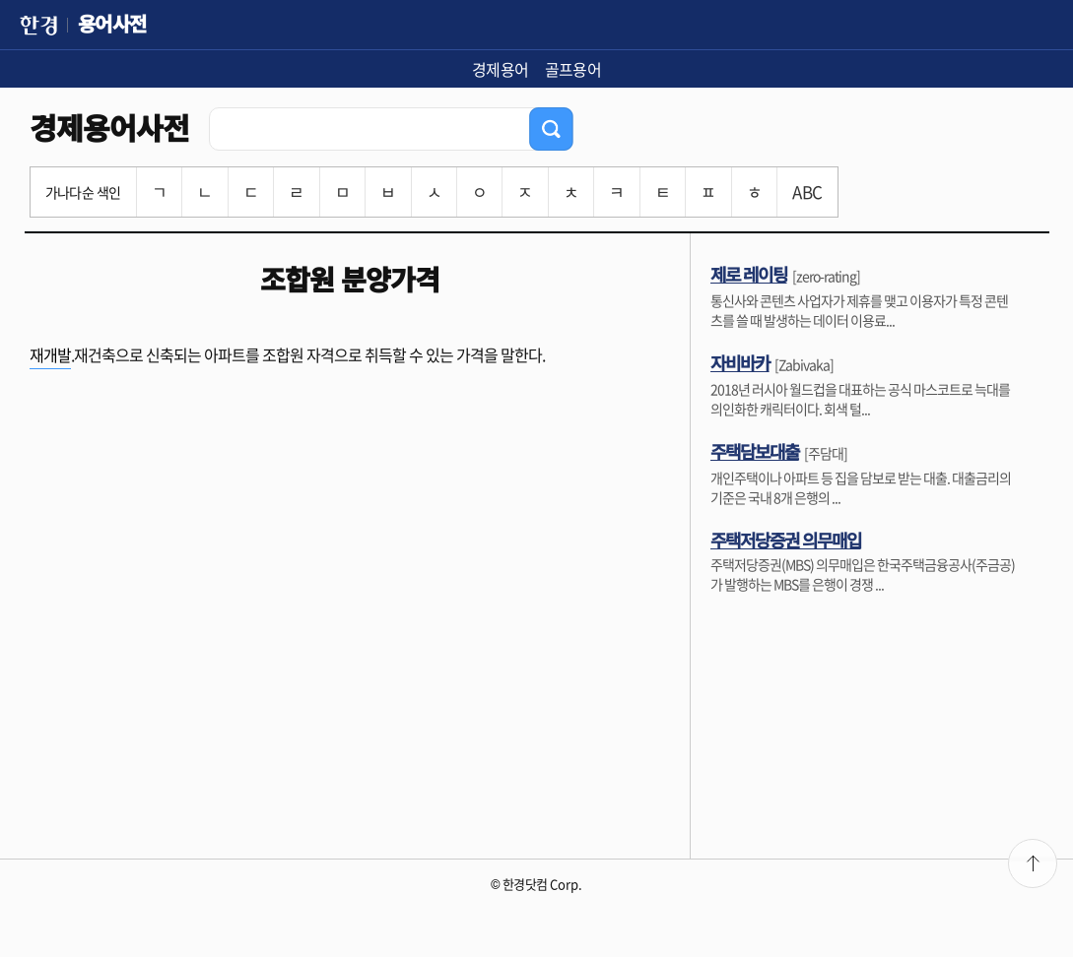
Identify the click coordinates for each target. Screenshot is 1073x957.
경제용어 (500, 69)
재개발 (50, 354)
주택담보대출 (754, 451)
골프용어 (573, 69)
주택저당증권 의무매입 (785, 539)
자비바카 (740, 362)
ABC (807, 191)
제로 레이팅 (748, 274)
